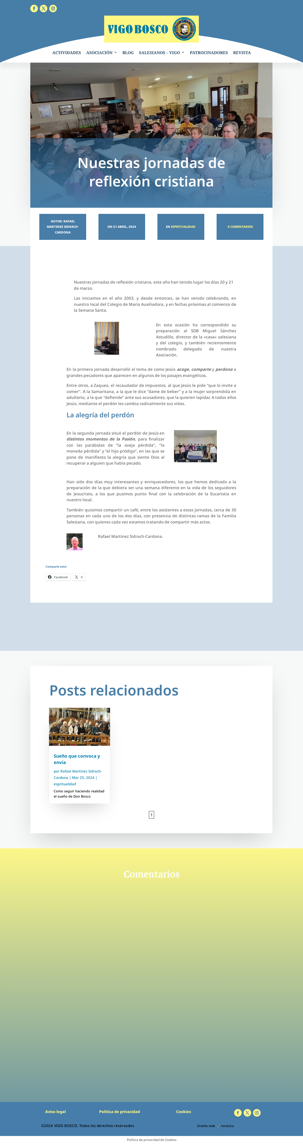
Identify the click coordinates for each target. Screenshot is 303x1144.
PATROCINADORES (209, 52)
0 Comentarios (240, 226)
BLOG (128, 52)
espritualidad (183, 226)
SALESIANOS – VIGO (159, 52)
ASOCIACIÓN (99, 52)
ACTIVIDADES (66, 52)
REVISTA (242, 52)
